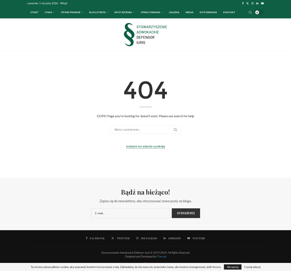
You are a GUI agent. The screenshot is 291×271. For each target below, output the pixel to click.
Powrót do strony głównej (145, 146)
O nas (48, 12)
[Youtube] (262, 3)
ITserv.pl (161, 256)
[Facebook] (243, 3)
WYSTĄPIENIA (123, 12)
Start (34, 12)
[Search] (250, 12)
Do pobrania (208, 12)
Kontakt (229, 12)
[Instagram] (252, 3)
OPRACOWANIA (150, 12)
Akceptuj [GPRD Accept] (232, 267)
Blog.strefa (97, 12)
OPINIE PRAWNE (70, 12)
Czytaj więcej (252, 267)
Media (190, 12)
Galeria (174, 12)
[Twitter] (247, 3)
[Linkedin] (257, 3)
